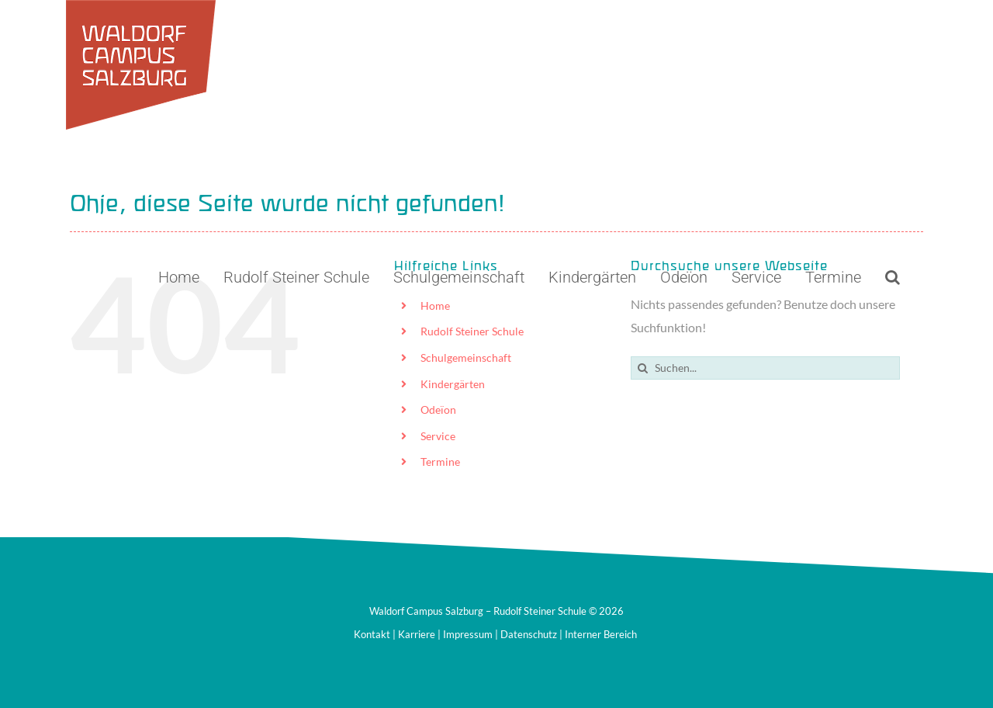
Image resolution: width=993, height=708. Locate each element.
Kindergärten (452, 383)
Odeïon (438, 409)
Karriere (416, 634)
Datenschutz (528, 634)
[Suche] (642, 368)
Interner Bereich (601, 634)
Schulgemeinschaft (465, 357)
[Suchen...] (765, 368)
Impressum (468, 634)
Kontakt (372, 634)
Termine (440, 461)
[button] (893, 277)
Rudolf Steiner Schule (472, 331)
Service (437, 435)
